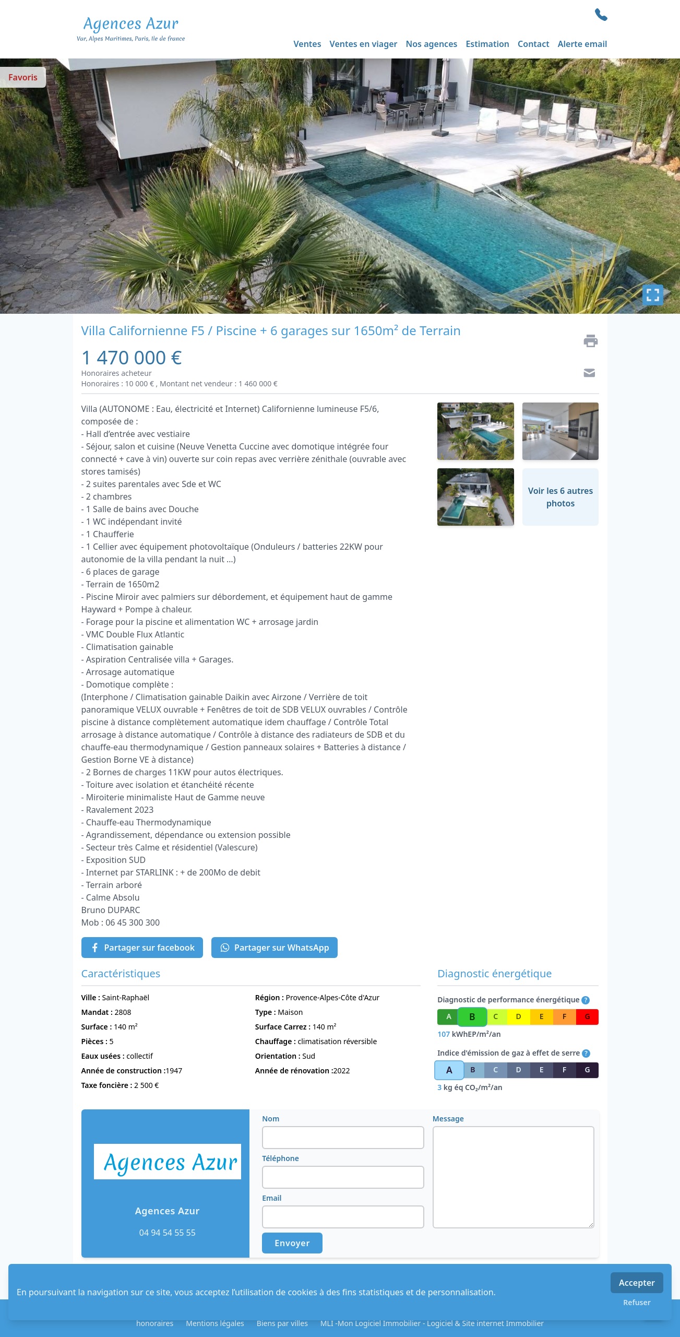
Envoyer (292, 1243)
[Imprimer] (586, 341)
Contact (534, 44)
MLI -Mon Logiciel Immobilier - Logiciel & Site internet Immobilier (432, 1323)
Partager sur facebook (142, 947)
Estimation (487, 44)
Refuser (637, 1302)
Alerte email (582, 44)
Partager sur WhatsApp (274, 947)
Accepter (637, 1282)
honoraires (154, 1323)
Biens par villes (282, 1323)
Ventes (307, 44)
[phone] (601, 14)
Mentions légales (215, 1323)
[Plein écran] (652, 295)
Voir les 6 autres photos (560, 497)
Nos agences (432, 44)
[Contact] (586, 374)
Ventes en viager (364, 44)
